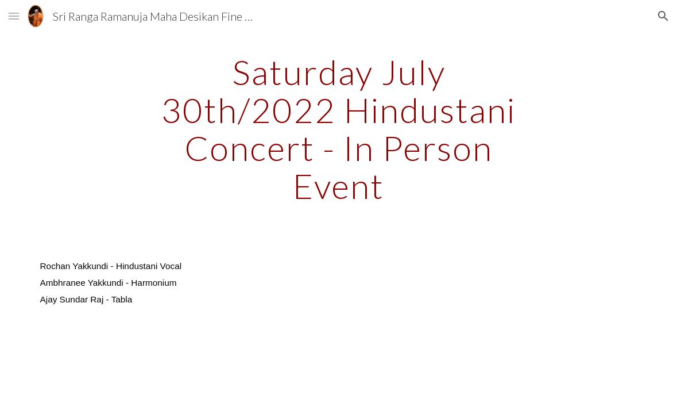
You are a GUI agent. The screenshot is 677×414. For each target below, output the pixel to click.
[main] (338, 128)
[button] (14, 16)
